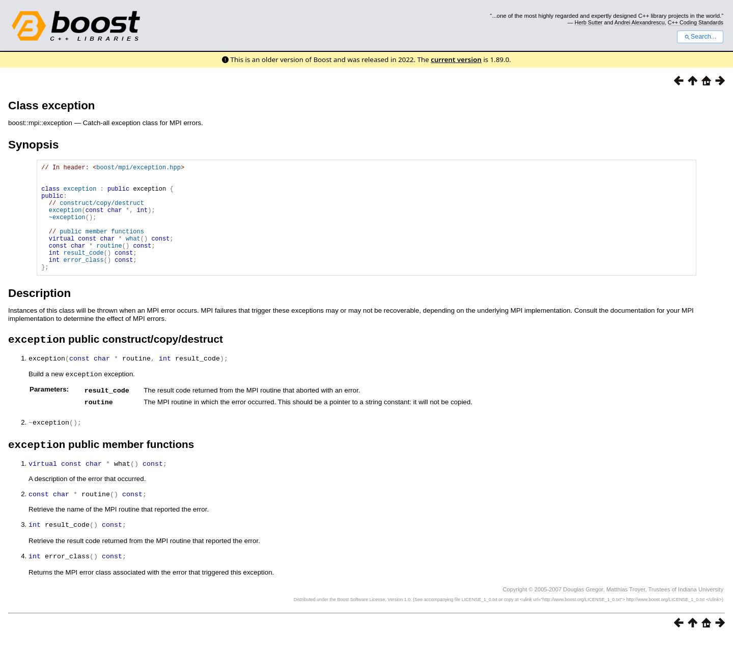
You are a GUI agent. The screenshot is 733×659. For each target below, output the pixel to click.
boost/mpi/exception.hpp (138, 168)
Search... (700, 36)
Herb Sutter (589, 22)
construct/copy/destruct (102, 211)
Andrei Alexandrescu (639, 22)
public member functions (102, 246)
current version (456, 59)
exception (80, 194)
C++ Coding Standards (695, 22)
